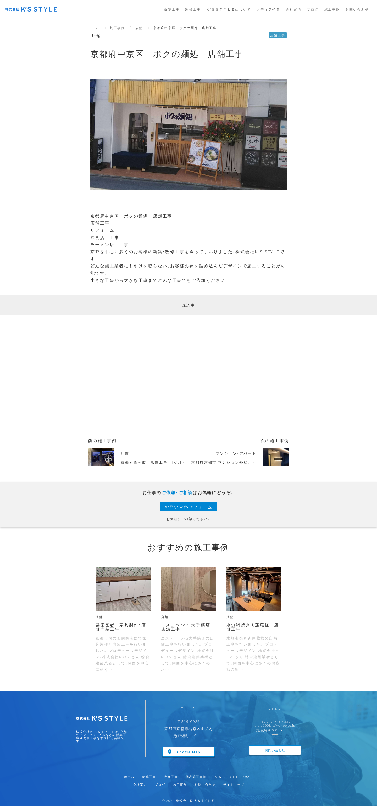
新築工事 (149, 776)
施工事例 (117, 27)
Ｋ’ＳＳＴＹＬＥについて (233, 776)
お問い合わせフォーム (189, 507)
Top (96, 27)
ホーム (129, 776)
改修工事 (171, 776)
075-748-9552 (279, 721)
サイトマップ (233, 784)
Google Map (188, 751)
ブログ (160, 784)
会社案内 (140, 784)
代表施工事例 (196, 776)
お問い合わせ (275, 750)
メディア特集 (268, 9)
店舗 (139, 27)
